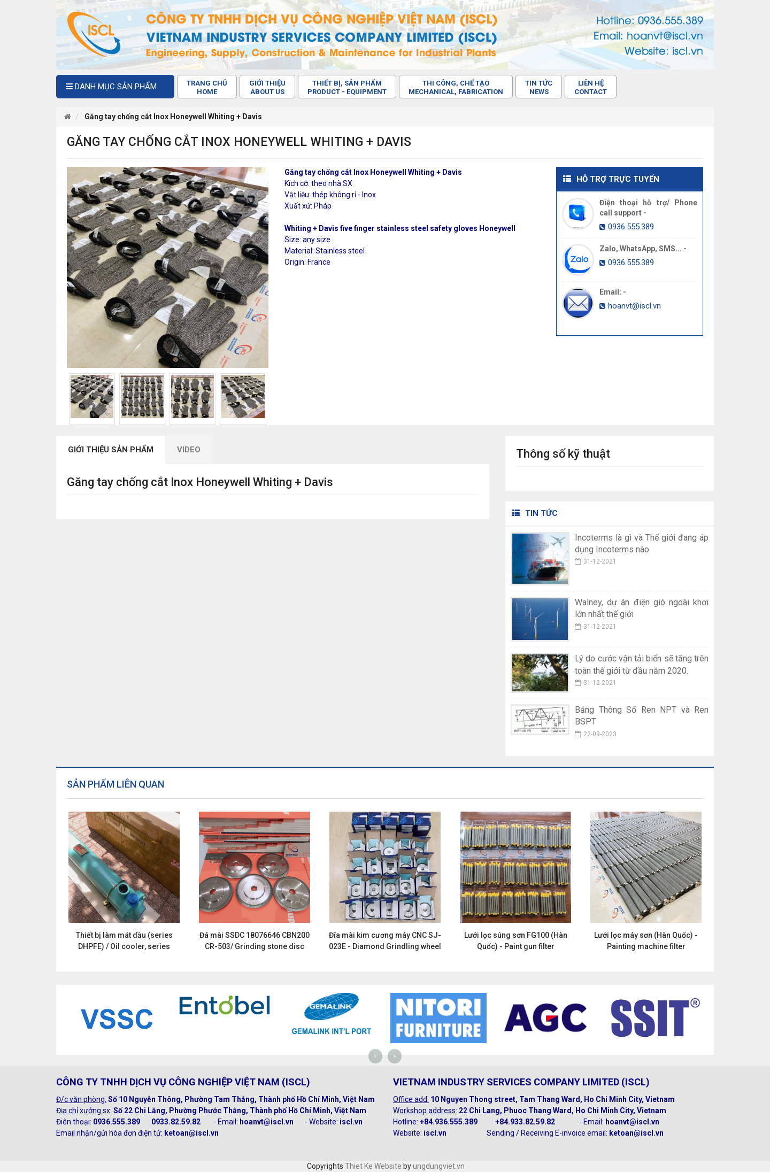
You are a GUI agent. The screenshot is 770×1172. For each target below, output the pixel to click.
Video (189, 449)
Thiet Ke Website (373, 1166)
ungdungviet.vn (439, 1166)
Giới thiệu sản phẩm (110, 449)
